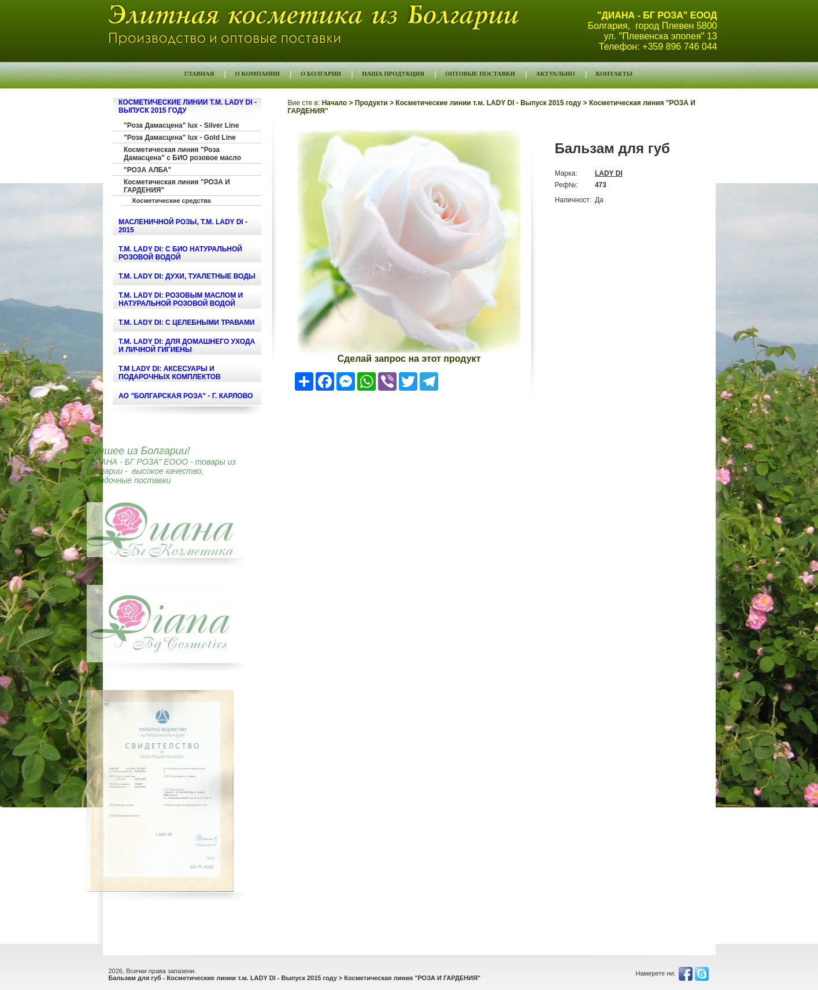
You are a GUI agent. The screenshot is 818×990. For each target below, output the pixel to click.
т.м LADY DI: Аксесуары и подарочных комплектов (170, 373)
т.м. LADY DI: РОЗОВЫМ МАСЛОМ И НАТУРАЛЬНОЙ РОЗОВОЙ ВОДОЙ (181, 299)
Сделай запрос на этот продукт (409, 359)
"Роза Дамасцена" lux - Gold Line (180, 138)
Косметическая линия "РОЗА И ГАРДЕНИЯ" (177, 186)
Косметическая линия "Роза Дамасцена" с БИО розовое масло (182, 154)
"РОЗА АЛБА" (147, 170)
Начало (334, 103)
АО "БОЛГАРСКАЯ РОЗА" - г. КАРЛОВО (186, 396)
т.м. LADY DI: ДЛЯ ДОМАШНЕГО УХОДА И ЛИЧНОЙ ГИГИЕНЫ (187, 346)
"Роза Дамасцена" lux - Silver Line (181, 125)
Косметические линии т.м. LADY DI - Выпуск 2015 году (488, 103)
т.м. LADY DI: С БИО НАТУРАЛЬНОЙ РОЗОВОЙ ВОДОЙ (180, 253)
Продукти (371, 103)
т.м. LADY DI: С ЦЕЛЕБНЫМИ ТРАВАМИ (187, 322)
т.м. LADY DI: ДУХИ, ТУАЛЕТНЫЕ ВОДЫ (187, 276)
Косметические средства (171, 200)
